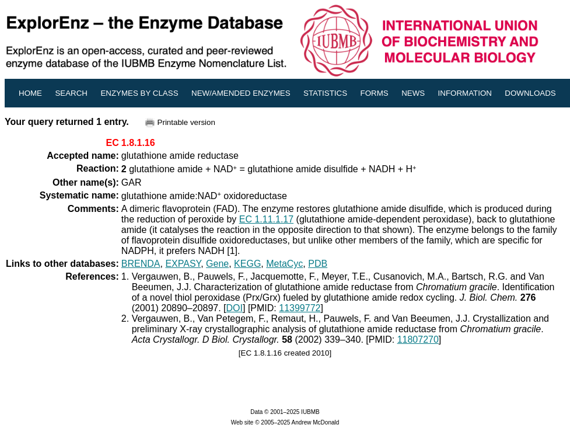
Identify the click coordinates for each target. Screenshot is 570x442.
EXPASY (183, 264)
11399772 (299, 308)
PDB (317, 264)
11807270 (418, 339)
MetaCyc (284, 264)
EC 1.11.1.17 (266, 219)
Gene (217, 264)
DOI (234, 308)
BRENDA (140, 264)
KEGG (247, 264)
